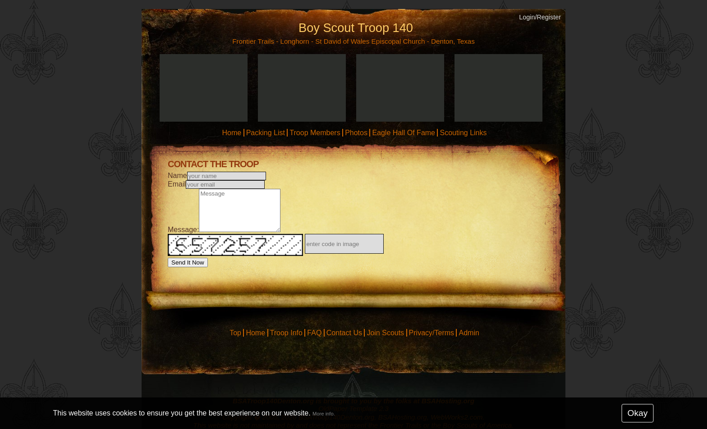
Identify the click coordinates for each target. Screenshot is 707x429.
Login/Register (540, 17)
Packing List (265, 133)
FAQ (314, 333)
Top (235, 333)
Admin (469, 333)
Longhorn (294, 41)
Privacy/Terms (431, 333)
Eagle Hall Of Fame (403, 133)
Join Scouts (385, 333)
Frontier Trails (253, 41)
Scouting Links (463, 133)
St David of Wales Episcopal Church (370, 41)
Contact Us (344, 333)
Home (231, 133)
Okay (638, 413)
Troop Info (286, 333)
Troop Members (314, 133)
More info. (323, 413)
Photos (356, 133)
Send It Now (187, 262)
